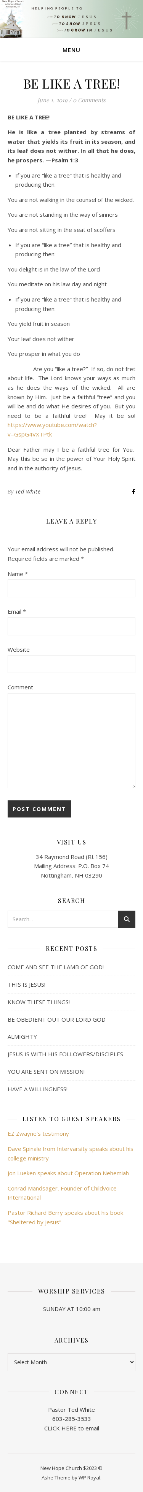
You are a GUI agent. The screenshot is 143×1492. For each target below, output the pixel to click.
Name (18, 574)
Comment (20, 687)
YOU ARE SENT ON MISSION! (46, 1071)
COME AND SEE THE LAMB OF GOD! (56, 967)
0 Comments (89, 100)
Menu (71, 50)
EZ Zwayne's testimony (38, 1133)
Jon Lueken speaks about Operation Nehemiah (68, 1173)
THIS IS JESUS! (26, 984)
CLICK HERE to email (71, 1428)
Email (17, 611)
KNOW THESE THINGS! (39, 1002)
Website (19, 649)
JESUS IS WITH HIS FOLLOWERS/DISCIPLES (65, 1054)
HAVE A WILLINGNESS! (37, 1089)
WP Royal (89, 1477)
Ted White (28, 491)
